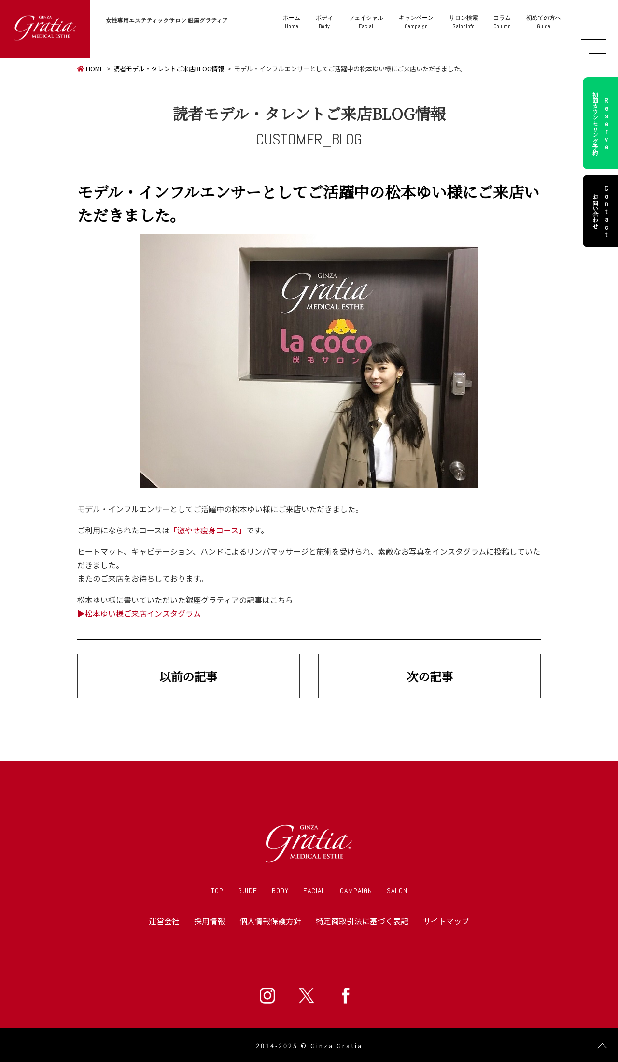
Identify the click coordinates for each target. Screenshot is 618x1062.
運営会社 (164, 921)
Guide (543, 22)
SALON (397, 891)
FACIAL (314, 891)
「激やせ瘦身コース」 (207, 530)
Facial (366, 22)
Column (502, 22)
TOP (217, 891)
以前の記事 (188, 676)
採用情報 (209, 921)
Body (324, 22)
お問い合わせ (602, 211)
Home (291, 22)
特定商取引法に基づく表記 (362, 921)
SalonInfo (463, 22)
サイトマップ (446, 921)
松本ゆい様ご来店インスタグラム (143, 613)
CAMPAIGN (356, 891)
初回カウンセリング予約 (602, 123)
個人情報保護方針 (270, 921)
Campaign (416, 22)
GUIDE (247, 891)
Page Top (602, 1046)
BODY (280, 891)
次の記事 (430, 676)
